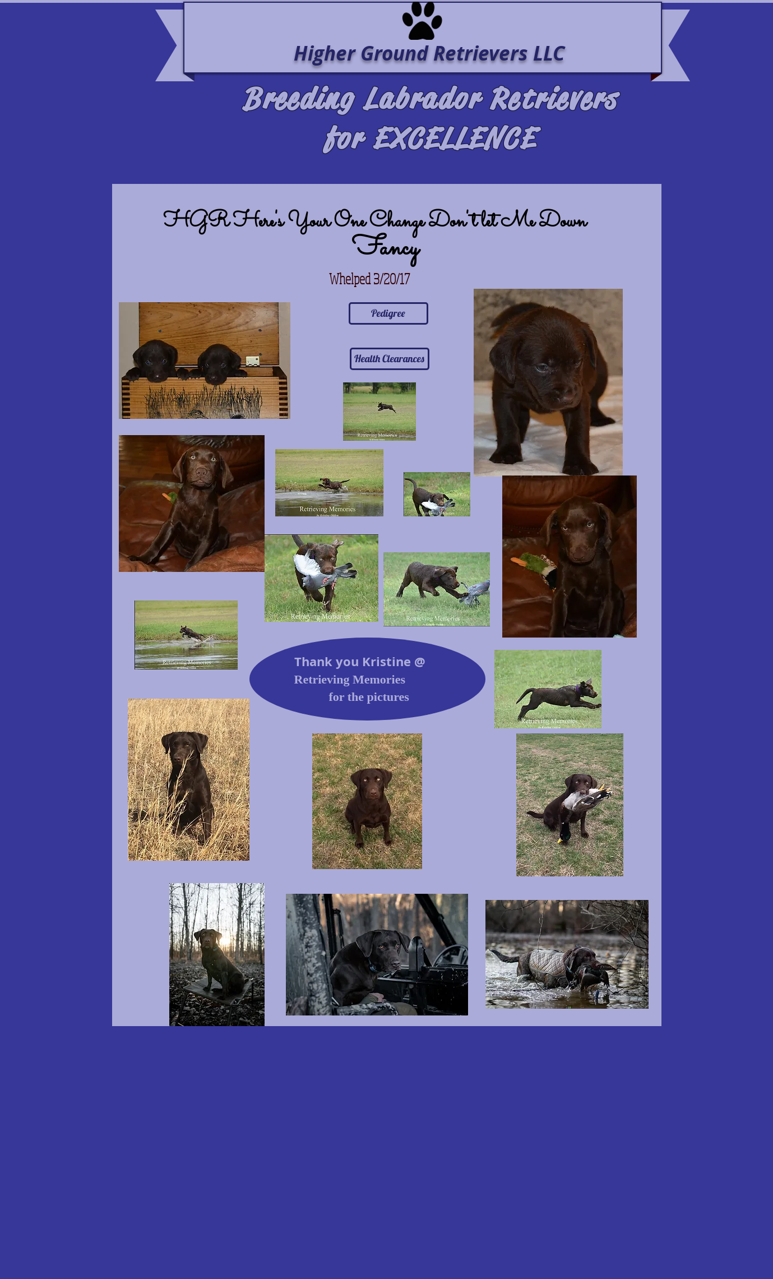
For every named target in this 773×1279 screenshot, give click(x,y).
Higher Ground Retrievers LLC (429, 53)
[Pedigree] (388, 313)
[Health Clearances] (389, 359)
